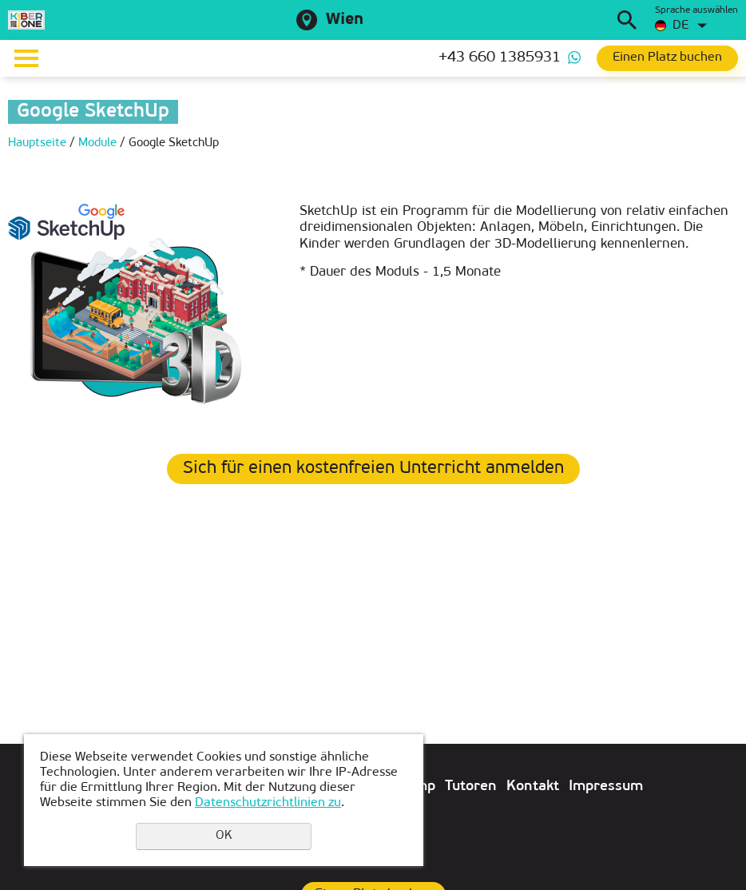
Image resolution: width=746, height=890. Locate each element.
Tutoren (471, 786)
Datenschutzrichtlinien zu (268, 803)
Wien (344, 20)
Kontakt (532, 786)
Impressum (606, 786)
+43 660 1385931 (499, 58)
